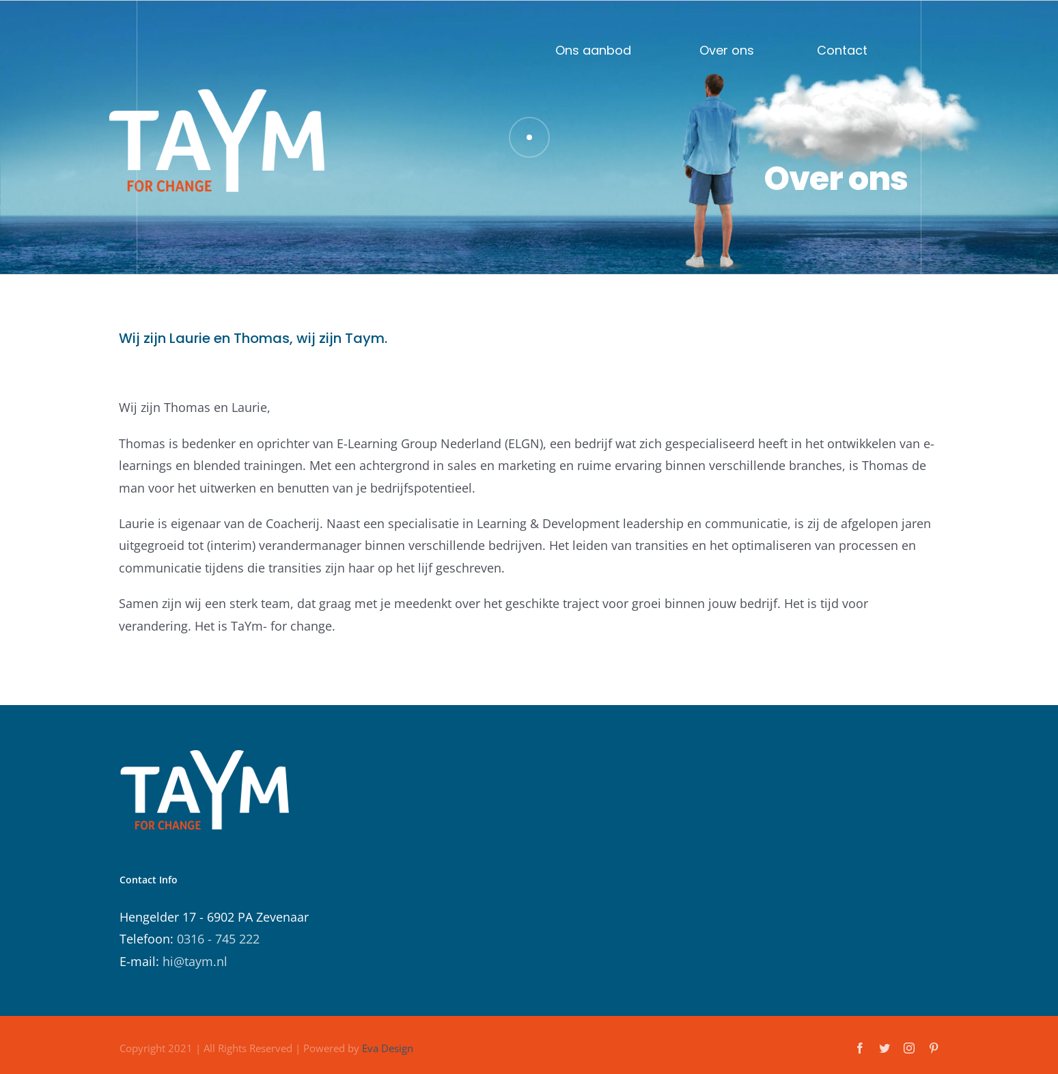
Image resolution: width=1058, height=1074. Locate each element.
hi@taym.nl (195, 961)
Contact (842, 48)
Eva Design (387, 1048)
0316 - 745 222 (218, 939)
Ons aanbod (593, 48)
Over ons (726, 48)
